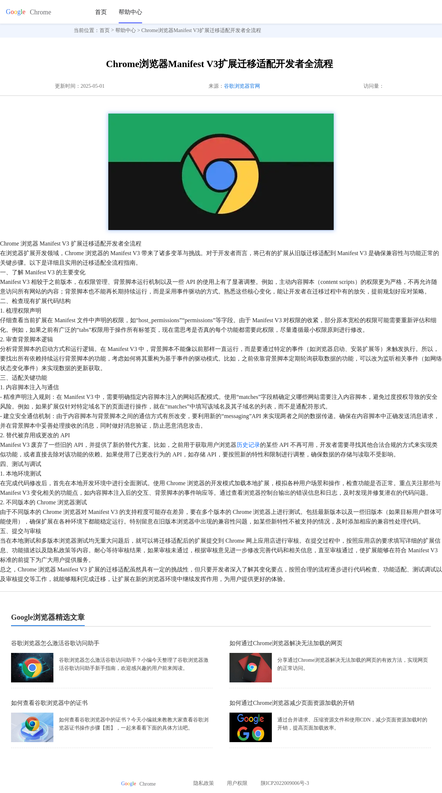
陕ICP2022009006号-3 (285, 783)
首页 (101, 12)
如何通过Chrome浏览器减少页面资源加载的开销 (292, 703)
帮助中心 (130, 12)
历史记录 (248, 445)
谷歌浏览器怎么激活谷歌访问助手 (55, 643)
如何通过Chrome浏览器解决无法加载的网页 (286, 643)
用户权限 (237, 783)
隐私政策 (203, 783)
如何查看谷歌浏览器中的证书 (49, 703)
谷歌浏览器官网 (242, 86)
